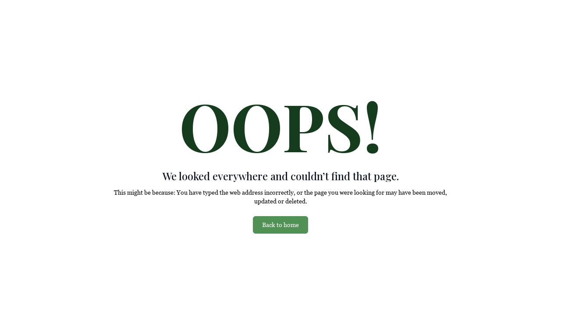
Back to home (280, 224)
